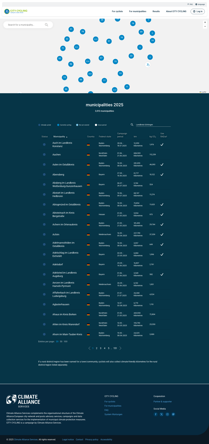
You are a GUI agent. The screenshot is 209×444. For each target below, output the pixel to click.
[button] (152, 33)
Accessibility (106, 439)
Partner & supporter (163, 401)
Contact (79, 439)
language (200, 4)
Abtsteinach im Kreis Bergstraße (63, 214)
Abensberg (58, 174)
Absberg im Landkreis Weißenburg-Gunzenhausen (67, 184)
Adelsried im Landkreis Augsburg (65, 274)
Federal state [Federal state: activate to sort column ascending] (105, 136)
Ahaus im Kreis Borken (64, 314)
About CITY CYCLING (176, 11)
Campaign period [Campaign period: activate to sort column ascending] (122, 135)
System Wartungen (113, 414)
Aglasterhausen (61, 304)
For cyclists (117, 11)
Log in (197, 11)
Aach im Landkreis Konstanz (62, 144)
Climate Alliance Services (26, 439)
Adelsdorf (58, 264)
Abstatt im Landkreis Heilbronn (64, 194)
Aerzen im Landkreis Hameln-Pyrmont (63, 284)
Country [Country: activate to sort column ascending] (91, 136)
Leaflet (203, 92)
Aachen (57, 154)
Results (156, 11)
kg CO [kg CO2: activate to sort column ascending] (153, 136)
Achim (56, 234)
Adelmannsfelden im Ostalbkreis (64, 244)
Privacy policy (91, 439)
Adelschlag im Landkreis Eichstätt (65, 254)
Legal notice (68, 439)
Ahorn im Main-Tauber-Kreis (67, 334)
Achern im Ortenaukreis (65, 224)
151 (115, 348)
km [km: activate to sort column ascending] (135, 136)
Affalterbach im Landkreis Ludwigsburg (66, 294)
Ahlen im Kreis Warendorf (66, 324)
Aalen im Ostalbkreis (63, 164)
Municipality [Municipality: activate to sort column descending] (59, 136)
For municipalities (137, 11)
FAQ (190, 4)
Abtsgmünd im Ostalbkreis (67, 204)
